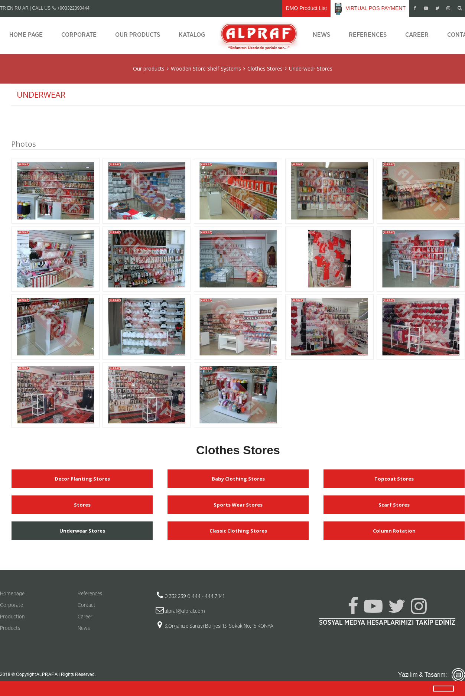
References (368, 35)
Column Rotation (394, 530)
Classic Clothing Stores (238, 530)
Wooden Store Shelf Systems (206, 68)
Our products (137, 35)
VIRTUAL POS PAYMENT (370, 8)
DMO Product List (306, 8)
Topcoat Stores (394, 478)
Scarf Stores (394, 504)
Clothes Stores (265, 68)
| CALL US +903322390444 (60, 8)
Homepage (12, 593)
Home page (26, 35)
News (321, 35)
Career (417, 35)
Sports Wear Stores (238, 504)
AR (25, 8)
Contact (86, 605)
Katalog (192, 35)
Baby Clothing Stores (238, 478)
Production (12, 616)
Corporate (79, 35)
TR (3, 8)
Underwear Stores (310, 68)
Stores (82, 504)
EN (10, 8)
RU (17, 8)
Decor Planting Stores (82, 478)
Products (10, 628)
